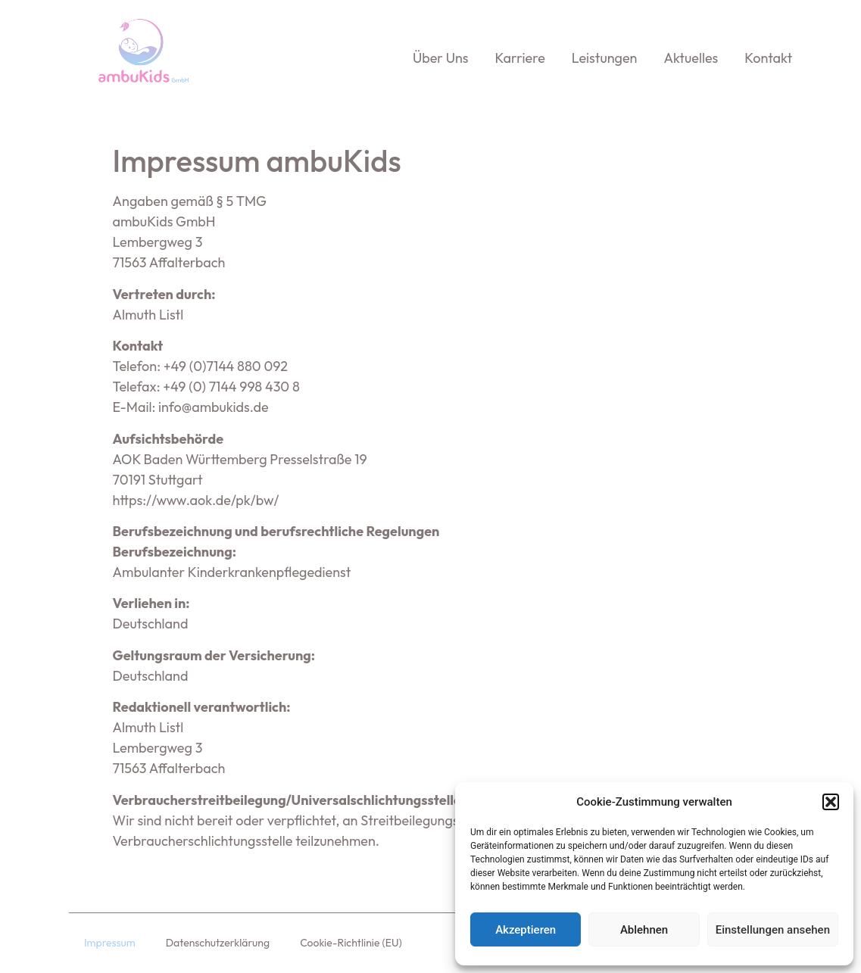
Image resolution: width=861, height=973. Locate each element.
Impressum (110, 943)
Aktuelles (690, 58)
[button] (830, 801)
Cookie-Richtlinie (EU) (351, 943)
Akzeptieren (525, 930)
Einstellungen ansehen (773, 930)
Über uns (441, 58)
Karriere (520, 58)
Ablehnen (644, 930)
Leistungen (605, 58)
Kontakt (768, 58)
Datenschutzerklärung (218, 943)
